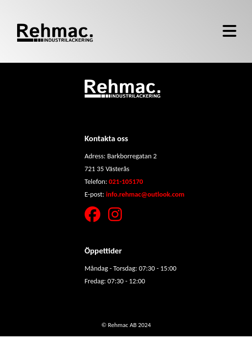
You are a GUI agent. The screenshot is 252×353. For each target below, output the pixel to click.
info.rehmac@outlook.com (145, 194)
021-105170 (126, 181)
